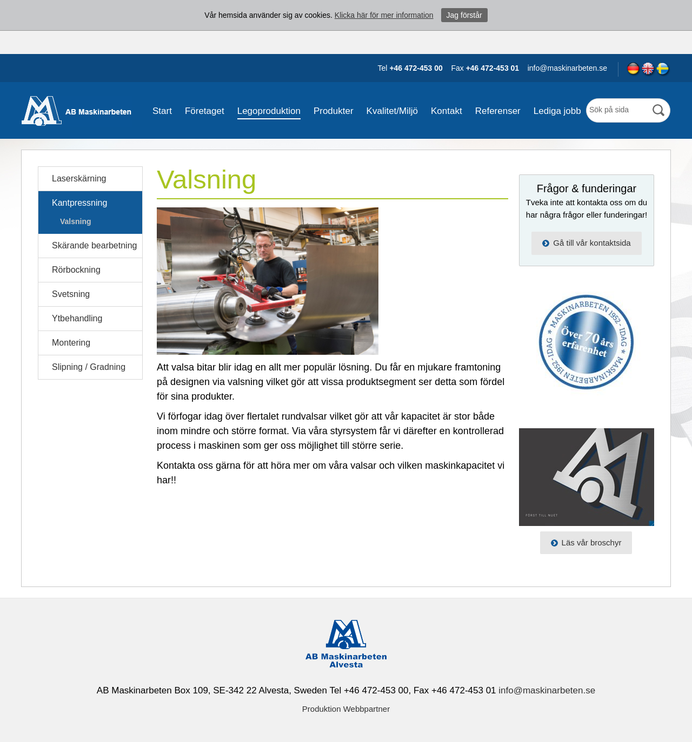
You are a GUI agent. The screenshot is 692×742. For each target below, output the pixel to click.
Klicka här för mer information (384, 15)
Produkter (334, 111)
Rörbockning (76, 269)
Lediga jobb (557, 111)
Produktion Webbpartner (346, 708)
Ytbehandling (77, 318)
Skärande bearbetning (94, 245)
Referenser (498, 111)
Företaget (204, 111)
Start (162, 111)
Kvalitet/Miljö (392, 111)
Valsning (75, 221)
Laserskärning (79, 178)
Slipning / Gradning (88, 367)
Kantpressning (79, 202)
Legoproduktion (269, 111)
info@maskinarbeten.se (546, 690)
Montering (71, 342)
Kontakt (446, 111)
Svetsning (71, 294)
